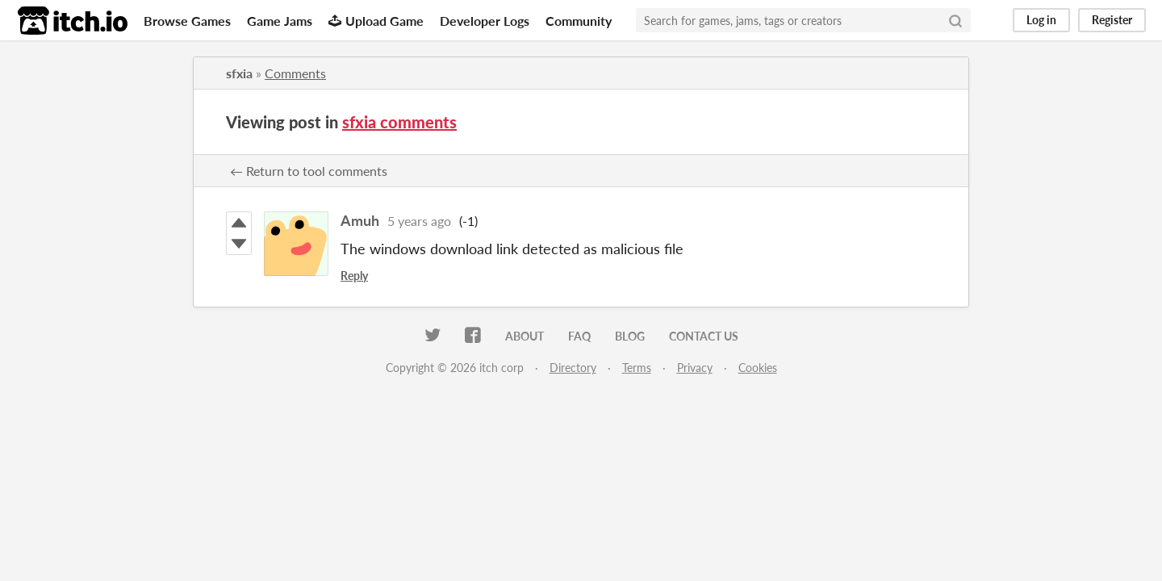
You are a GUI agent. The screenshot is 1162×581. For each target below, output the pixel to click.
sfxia (239, 73)
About (524, 336)
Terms (636, 367)
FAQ (579, 336)
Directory (573, 367)
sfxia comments (399, 122)
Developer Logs (484, 20)
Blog (630, 336)
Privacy (695, 367)
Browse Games (187, 20)
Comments (295, 73)
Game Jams (279, 20)
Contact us (703, 336)
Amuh (360, 220)
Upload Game (376, 20)
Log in (1041, 20)
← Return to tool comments (308, 170)
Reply (354, 275)
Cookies (757, 367)
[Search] (955, 20)
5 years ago (419, 220)
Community (578, 20)
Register (1112, 20)
